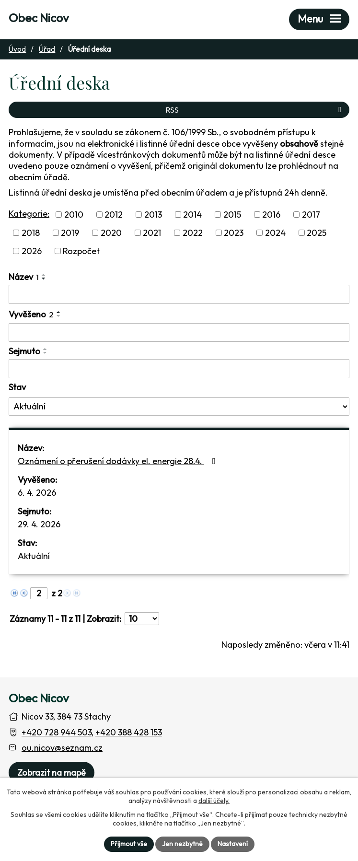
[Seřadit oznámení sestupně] (44, 278)
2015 (232, 214)
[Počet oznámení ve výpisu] (142, 618)
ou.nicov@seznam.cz (62, 747)
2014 (192, 214)
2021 (152, 232)
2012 (113, 214)
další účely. (214, 800)
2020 (111, 232)
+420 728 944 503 (57, 732)
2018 (31, 232)
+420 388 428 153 (128, 732)
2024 (275, 232)
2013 (153, 214)
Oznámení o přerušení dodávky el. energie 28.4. (118, 460)
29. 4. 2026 (39, 524)
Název (24, 276)
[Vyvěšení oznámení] (179, 332)
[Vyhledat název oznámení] (179, 294)
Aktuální (34, 555)
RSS (255, 110)
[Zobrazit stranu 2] (38, 593)
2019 (70, 232)
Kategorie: (29, 213)
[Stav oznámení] (179, 406)
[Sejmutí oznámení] (179, 368)
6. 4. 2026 (37, 492)
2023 (233, 232)
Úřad (47, 49)
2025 (316, 232)
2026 (32, 250)
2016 (271, 214)
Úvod (17, 49)
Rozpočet (81, 250)
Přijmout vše (129, 843)
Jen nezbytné (182, 843)
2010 (73, 214)
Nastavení (233, 843)
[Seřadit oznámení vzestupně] (44, 275)
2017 (311, 214)
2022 (193, 232)
